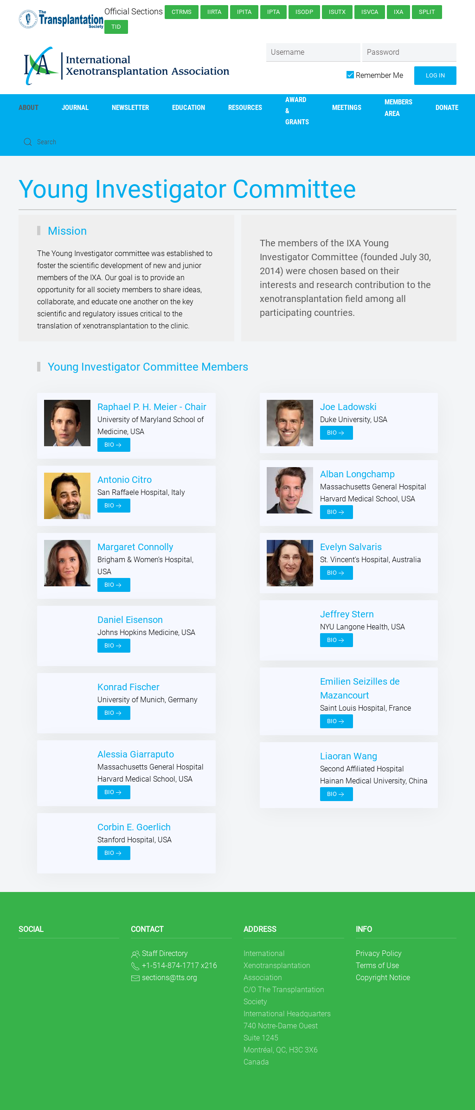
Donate (447, 107)
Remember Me (375, 75)
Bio (113, 445)
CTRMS (182, 11)
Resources (245, 107)
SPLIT (427, 11)
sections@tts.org (169, 977)
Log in (435, 75)
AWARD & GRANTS (297, 111)
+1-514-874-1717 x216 (179, 965)
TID (116, 26)
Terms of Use (377, 965)
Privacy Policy (379, 953)
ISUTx (337, 11)
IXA (398, 11)
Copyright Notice (383, 977)
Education (188, 107)
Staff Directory (165, 953)
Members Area (398, 107)
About (29, 107)
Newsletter (130, 107)
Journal (75, 107)
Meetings (346, 107)
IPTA (273, 11)
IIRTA (214, 11)
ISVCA (369, 11)
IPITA (244, 11)
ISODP (304, 11)
